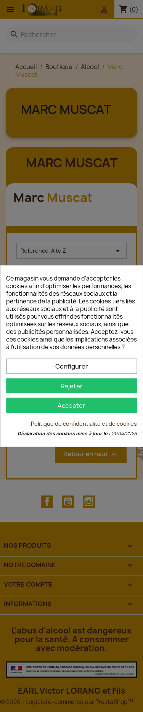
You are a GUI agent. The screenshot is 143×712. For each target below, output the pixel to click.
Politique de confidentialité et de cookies (84, 423)
